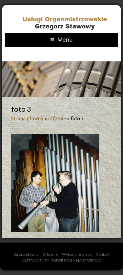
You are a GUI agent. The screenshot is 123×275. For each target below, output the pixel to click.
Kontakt (103, 254)
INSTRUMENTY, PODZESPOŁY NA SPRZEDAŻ (61, 260)
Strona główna (27, 118)
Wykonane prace (77, 254)
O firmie (57, 118)
